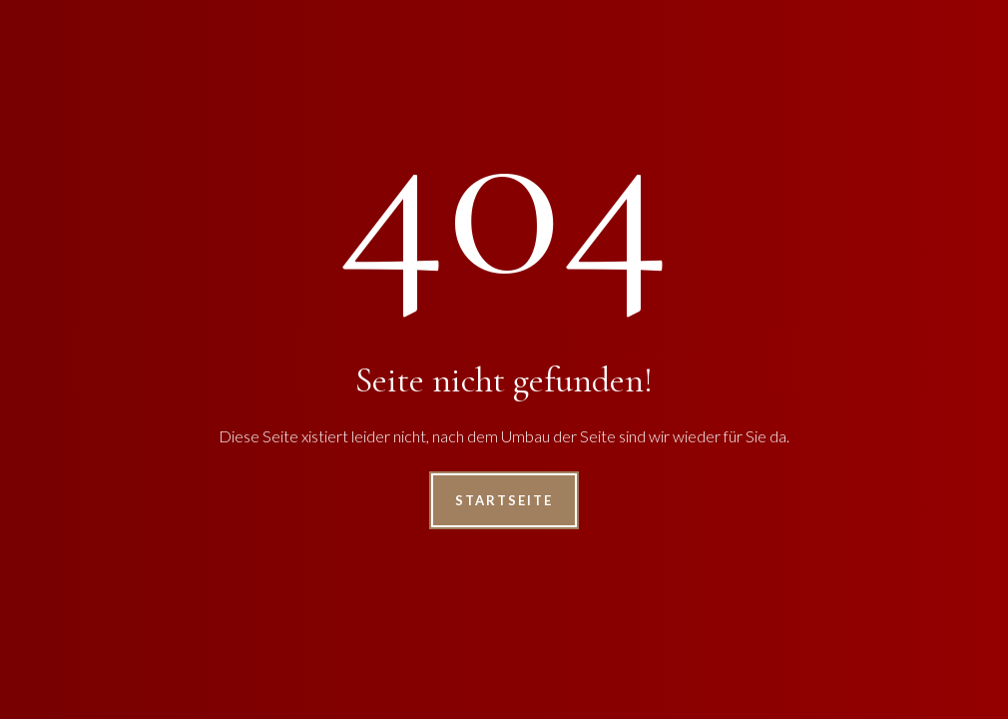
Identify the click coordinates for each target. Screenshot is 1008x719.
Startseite (504, 500)
